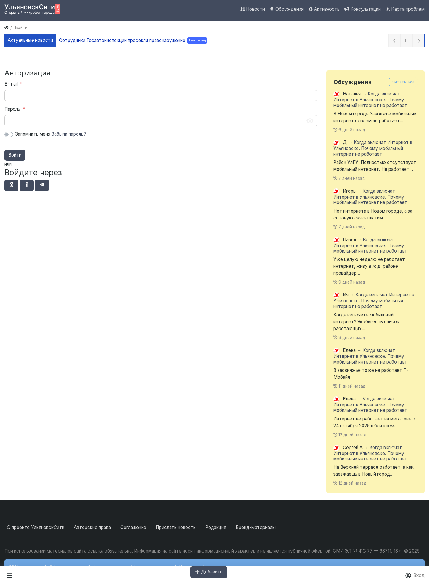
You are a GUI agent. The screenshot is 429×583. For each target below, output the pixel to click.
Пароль (12, 109)
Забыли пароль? (69, 134)
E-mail (11, 84)
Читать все (403, 82)
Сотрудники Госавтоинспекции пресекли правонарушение (135, 40)
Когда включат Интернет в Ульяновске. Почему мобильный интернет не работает (370, 99)
